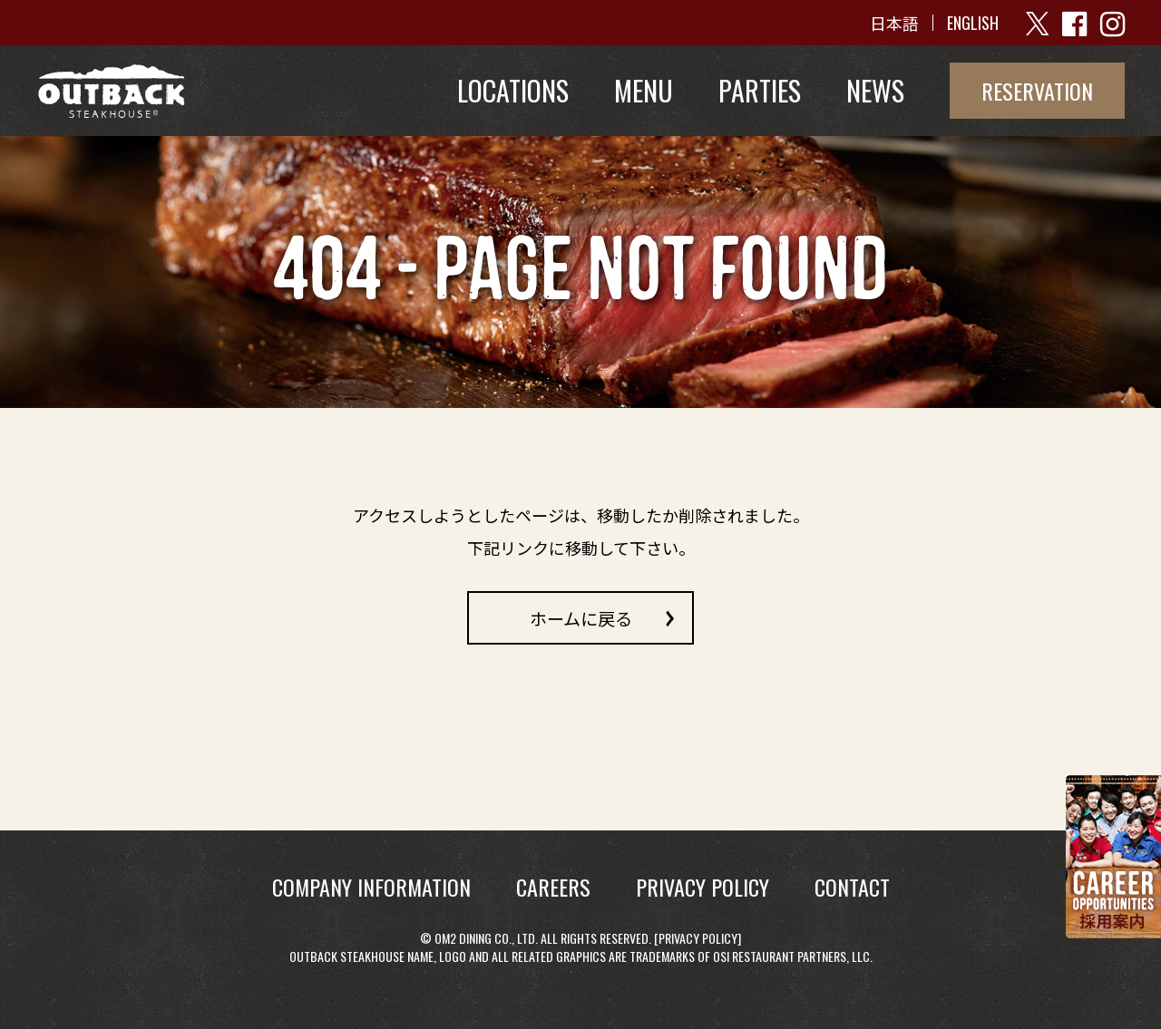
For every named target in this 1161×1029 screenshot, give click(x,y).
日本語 (894, 22)
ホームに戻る (581, 617)
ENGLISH (973, 22)
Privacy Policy (698, 937)
